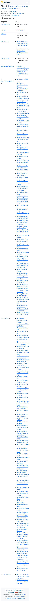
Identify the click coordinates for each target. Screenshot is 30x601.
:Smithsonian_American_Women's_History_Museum (23, 265)
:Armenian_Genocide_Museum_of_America (22, 241)
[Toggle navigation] (27, 2)
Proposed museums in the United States (14, 7)
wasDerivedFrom (7, 66)
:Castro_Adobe (22, 226)
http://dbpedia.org (18, 13)
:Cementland (21, 228)
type (3, 30)
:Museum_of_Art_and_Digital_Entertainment (22, 149)
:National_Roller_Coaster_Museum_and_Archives (22, 188)
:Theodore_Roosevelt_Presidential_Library (23, 126)
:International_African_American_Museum (23, 139)
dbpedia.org (15, 15)
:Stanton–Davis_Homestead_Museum (22, 85)
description (5, 24)
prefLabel (5, 58)
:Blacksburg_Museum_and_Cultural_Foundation (22, 222)
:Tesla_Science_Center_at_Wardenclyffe (23, 231)
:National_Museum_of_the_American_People (23, 183)
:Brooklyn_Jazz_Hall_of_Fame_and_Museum (23, 105)
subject (5, 318)
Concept (13, 11)
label (3, 34)
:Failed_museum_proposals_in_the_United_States (23, 576)
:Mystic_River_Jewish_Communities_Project (23, 162)
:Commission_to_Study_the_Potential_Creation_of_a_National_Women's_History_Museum (23, 288)
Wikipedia (22, 594)
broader (4, 41)
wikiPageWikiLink (7, 81)
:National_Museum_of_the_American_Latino (23, 201)
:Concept (20, 30)
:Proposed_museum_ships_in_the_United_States (23, 582)
